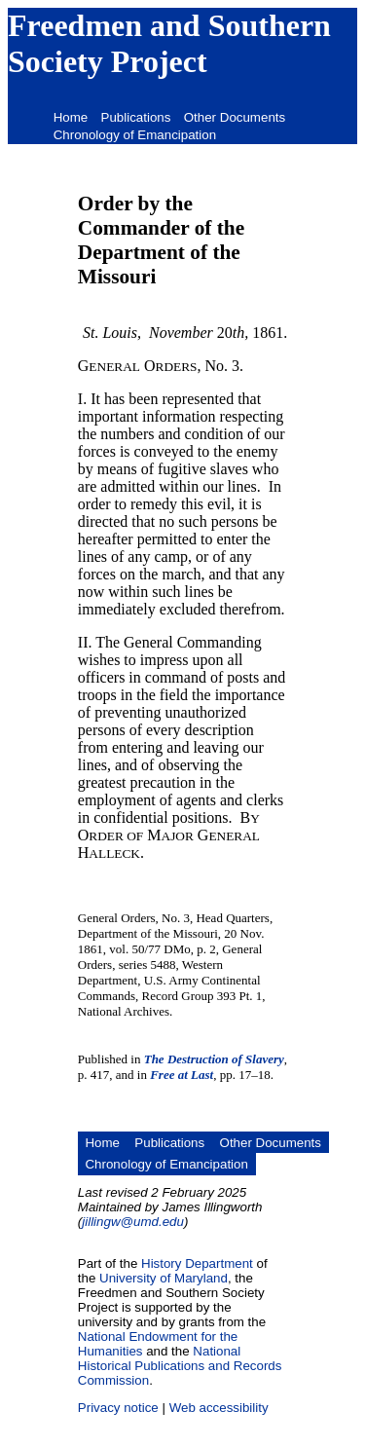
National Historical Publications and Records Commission (180, 1366)
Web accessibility (219, 1407)
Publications (136, 117)
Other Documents (234, 117)
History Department (197, 1263)
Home (71, 117)
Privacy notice (118, 1407)
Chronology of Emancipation (135, 135)
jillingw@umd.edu (133, 1221)
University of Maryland (163, 1278)
